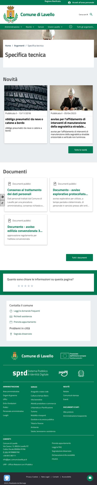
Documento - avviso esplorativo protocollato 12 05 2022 (69, 193)
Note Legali (45, 476)
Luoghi (5, 415)
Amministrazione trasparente (75, 415)
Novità (10, 79)
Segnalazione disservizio (61, 451)
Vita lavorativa (36, 399)
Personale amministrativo (13, 411)
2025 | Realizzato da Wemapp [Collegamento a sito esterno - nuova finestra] (15, 483)
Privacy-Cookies (32, 476)
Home (8, 45)
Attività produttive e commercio (43, 403)
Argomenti (19, 45)
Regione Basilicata (53, 1)
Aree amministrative (11, 391)
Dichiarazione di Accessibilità (63, 455)
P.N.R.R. (55, 459)
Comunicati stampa (71, 395)
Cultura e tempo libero (39, 395)
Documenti (15, 171)
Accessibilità (66, 476)
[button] (81, 2)
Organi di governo (10, 395)
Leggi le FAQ (57, 447)
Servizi (34, 386)
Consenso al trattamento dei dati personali (24, 191)
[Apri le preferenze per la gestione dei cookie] (7, 478)
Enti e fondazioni (9, 403)
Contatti (7, 439)
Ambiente (35, 427)
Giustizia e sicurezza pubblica (42, 419)
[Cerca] (91, 14)
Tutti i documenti (79, 257)
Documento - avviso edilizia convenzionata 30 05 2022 (24, 230)
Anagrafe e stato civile (39, 391)
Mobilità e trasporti (38, 415)
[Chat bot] (90, 478)
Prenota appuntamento (61, 443)
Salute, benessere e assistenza (43, 431)
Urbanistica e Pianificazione (42, 407)
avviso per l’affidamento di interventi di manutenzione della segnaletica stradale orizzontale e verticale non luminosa (68, 126)
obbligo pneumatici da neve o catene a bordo (24, 121)
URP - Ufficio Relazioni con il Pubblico (18, 464)
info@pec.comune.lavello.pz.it (15, 459)
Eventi (65, 399)
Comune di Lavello (37, 14)
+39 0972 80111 (9, 455)
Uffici (5, 399)
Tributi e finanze (37, 423)
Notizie (66, 391)
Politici (5, 407)
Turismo (34, 411)
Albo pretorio (68, 411)
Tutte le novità (80, 149)
